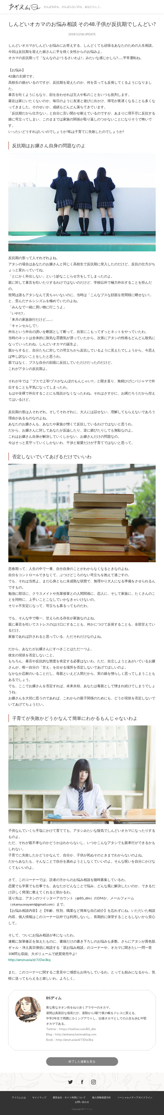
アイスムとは (19, 1097)
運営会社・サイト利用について (69, 1097)
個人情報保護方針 (101, 1097)
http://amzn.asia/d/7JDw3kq (29, 960)
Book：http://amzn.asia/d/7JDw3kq (69, 1039)
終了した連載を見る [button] (82, 1061)
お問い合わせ (82, 1101)
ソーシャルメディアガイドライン (134, 1097)
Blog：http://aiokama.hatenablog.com (71, 1034)
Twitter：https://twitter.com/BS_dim (71, 1029)
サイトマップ (39, 1097)
